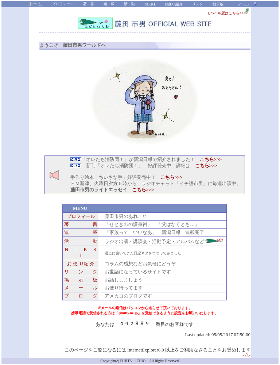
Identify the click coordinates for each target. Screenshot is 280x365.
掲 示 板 (80, 280)
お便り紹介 (173, 4)
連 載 (109, 4)
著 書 (88, 4)
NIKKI (149, 4)
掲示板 (218, 4)
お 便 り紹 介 (80, 263)
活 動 (129, 4)
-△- (246, 355)
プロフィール (63, 4)
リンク (197, 4)
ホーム (35, 4)
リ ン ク (80, 271)
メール (243, 4)
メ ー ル (80, 288)
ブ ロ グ (80, 296)
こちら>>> (206, 165)
